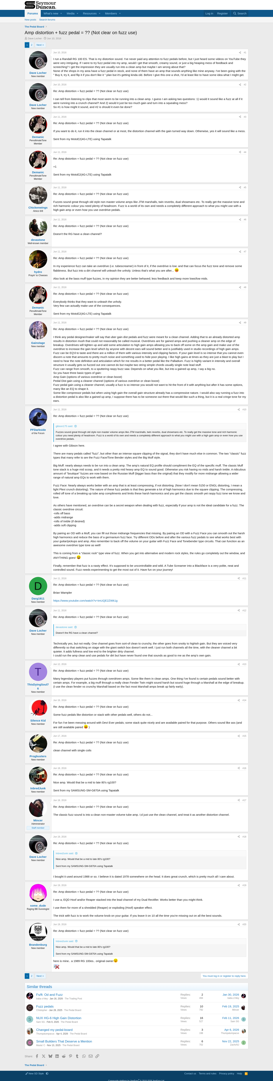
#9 (245, 322)
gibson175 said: (64, 426)
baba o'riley (42, 998)
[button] (61, 13)
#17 (244, 800)
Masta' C (40, 1045)
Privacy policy (226, 1073)
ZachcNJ (234, 1044)
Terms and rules (207, 1073)
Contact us (190, 1073)
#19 (244, 885)
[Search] (239, 13)
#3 (245, 117)
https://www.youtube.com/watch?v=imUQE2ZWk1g (85, 600)
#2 (245, 84)
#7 (245, 251)
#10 (244, 409)
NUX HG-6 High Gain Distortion (58, 1018)
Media (71, 13)
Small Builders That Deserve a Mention (64, 1041)
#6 (245, 219)
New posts (30, 19)
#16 (244, 768)
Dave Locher (35, 38)
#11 (244, 578)
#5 (245, 187)
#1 (245, 52)
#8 (245, 287)
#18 (244, 836)
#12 (244, 610)
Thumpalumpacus (45, 1033)
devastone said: (64, 627)
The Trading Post (73, 998)
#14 (244, 700)
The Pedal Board (72, 1010)
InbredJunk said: (65, 853)
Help (239, 1073)
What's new (51, 13)
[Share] (240, 52)
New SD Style (34, 1073)
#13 (244, 664)
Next (39, 44)
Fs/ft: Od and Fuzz (49, 995)
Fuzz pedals (45, 1006)
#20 (244, 924)
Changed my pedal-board (54, 1030)
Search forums (47, 19)
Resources (90, 13)
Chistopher (41, 1010)
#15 (244, 736)
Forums (32, 13)
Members (111, 13)
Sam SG (40, 1022)
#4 (245, 152)
